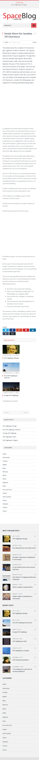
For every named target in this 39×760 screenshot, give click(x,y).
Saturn (5, 493)
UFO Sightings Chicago (19, 5)
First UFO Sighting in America (11, 430)
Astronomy (6, 457)
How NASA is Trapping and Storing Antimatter (24, 578)
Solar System (7, 497)
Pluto (4, 486)
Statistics (5, 504)
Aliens (34, 42)
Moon (4, 475)
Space (5, 500)
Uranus (5, 507)
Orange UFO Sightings (11, 395)
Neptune (5, 482)
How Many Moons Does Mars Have (24, 548)
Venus (5, 511)
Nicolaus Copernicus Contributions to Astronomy (23, 558)
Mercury (5, 472)
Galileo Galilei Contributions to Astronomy (22, 597)
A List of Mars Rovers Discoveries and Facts (23, 568)
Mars (4, 468)
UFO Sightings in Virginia (10, 440)
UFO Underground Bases (20, 660)
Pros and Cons (7, 490)
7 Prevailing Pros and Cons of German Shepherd (22, 670)
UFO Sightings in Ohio (9, 437)
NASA (4, 479)
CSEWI (6, 42)
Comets (5, 461)
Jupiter (5, 464)
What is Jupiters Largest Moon (22, 587)
